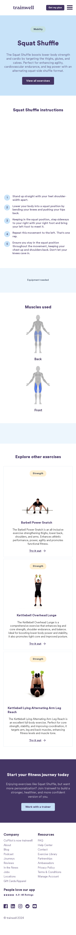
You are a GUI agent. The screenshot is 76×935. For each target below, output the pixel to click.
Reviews (9, 863)
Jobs (7, 872)
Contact (43, 849)
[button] (69, 7)
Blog (6, 849)
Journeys (9, 858)
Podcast (8, 854)
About (7, 845)
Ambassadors (46, 863)
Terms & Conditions (49, 872)
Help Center (45, 845)
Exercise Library (47, 854)
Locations (10, 876)
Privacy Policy (46, 867)
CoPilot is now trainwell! (18, 840)
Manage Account (48, 876)
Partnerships (45, 858)
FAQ (40, 840)
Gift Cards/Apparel (15, 881)
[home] (24, 7)
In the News (11, 867)
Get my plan (55, 7)
